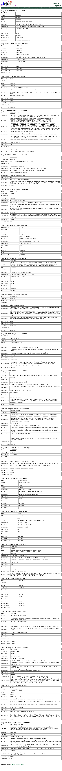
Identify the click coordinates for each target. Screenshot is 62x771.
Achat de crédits (48, 7)
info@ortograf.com (21, 768)
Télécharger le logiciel (22, 7)
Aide (16, 7)
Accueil (12, 7)
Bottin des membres (30, 7)
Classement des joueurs (39, 7)
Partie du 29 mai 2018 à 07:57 (18, 764)
